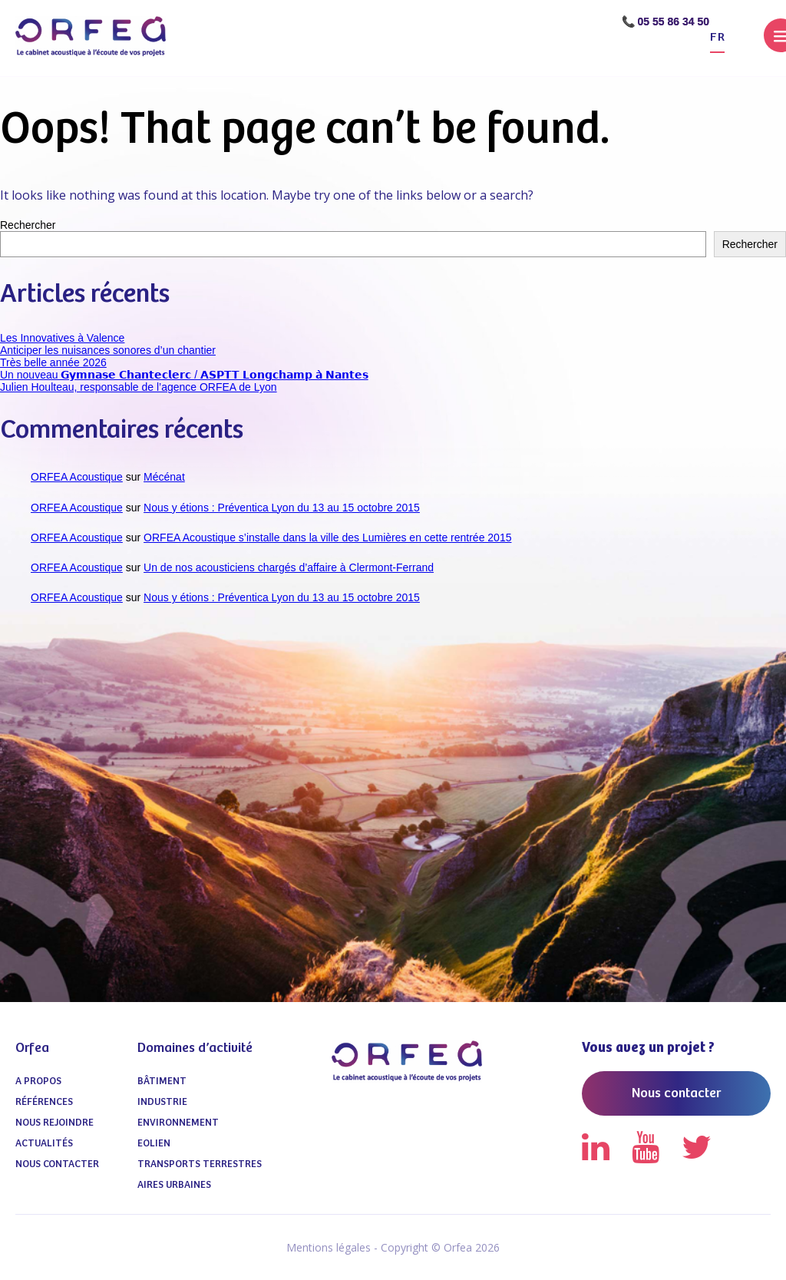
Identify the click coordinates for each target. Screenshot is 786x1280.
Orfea (32, 1048)
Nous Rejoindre (54, 1123)
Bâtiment (162, 1081)
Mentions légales (328, 1247)
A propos (38, 1081)
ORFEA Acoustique (77, 477)
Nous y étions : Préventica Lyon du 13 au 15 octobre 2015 (282, 507)
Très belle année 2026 (53, 362)
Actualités (44, 1143)
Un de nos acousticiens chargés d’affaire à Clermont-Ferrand (289, 567)
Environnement (178, 1123)
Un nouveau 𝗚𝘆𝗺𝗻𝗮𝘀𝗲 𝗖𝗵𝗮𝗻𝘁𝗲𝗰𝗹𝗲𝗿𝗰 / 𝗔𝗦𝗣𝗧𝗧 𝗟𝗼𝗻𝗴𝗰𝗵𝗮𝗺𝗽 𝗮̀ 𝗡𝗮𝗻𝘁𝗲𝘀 (184, 375)
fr (717, 37)
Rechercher (27, 225)
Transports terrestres (199, 1164)
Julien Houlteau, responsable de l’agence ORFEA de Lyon (138, 387)
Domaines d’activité (195, 1048)
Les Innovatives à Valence (62, 338)
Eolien (153, 1143)
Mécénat (164, 477)
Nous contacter (57, 1164)
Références (44, 1102)
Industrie (162, 1102)
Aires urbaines (174, 1185)
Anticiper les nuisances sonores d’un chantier (108, 350)
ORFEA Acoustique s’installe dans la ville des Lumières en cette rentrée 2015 (327, 537)
